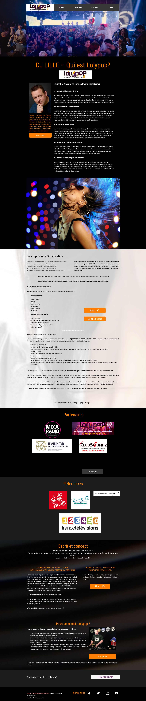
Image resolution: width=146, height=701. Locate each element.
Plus (111, 7)
